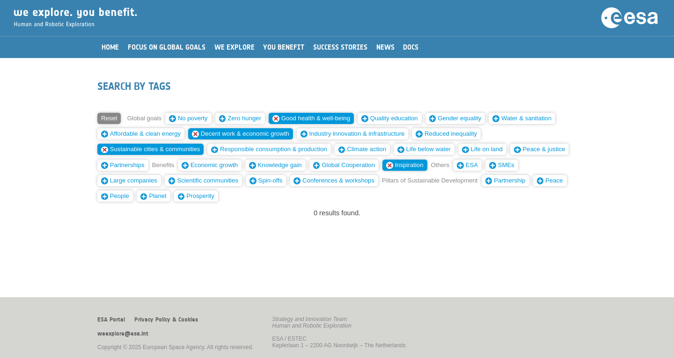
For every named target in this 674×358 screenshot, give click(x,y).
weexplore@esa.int (122, 333)
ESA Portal (111, 319)
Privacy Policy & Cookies (166, 319)
